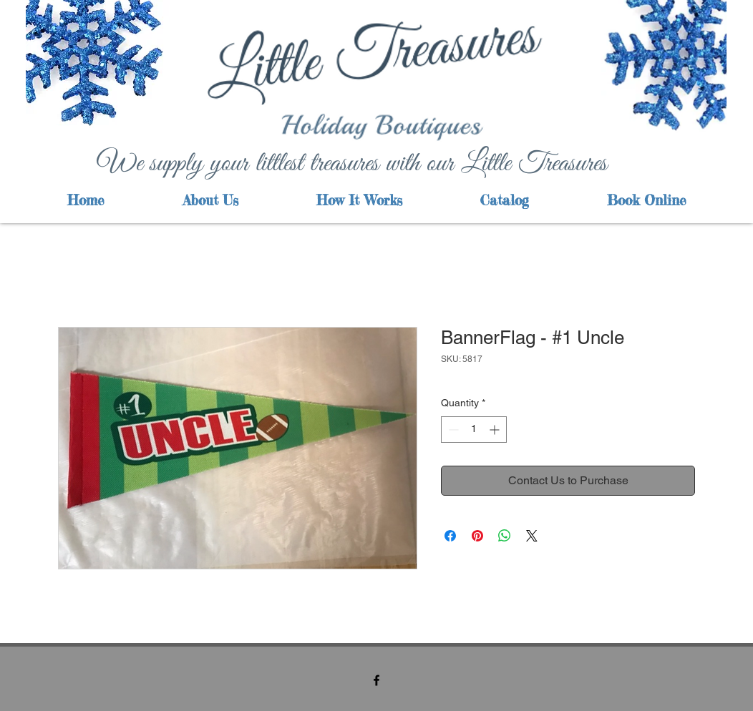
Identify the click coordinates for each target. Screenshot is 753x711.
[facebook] (376, 680)
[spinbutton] (474, 429)
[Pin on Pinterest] (477, 535)
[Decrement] (452, 429)
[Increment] (496, 429)
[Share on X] (531, 535)
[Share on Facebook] (450, 535)
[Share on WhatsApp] (504, 535)
